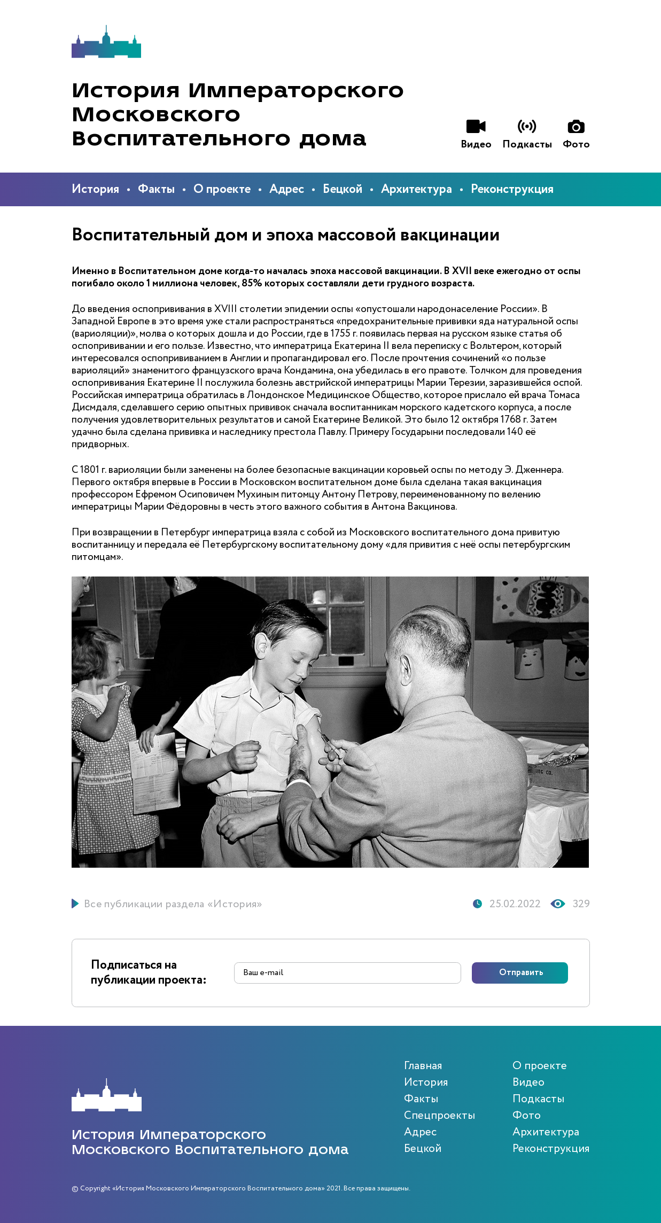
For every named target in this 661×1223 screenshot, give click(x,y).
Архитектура (416, 189)
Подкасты (538, 1099)
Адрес (286, 189)
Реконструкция (512, 189)
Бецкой (342, 189)
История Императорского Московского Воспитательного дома (238, 115)
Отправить (521, 973)
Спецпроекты (439, 1115)
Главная (423, 1066)
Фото (526, 1115)
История (95, 189)
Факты (156, 189)
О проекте (222, 189)
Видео (528, 1082)
